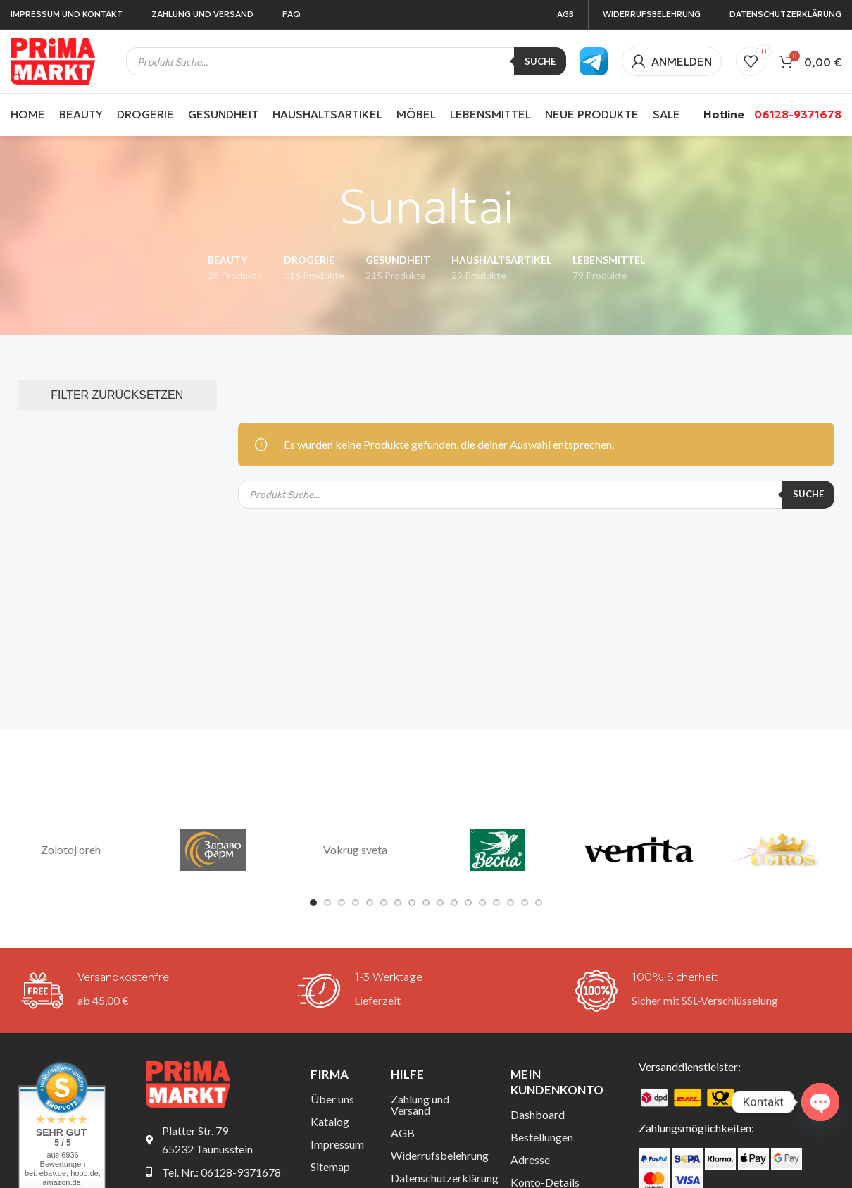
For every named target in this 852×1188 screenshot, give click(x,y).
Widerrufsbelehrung (440, 1155)
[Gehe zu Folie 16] (524, 902)
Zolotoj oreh (71, 849)
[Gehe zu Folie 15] (510, 902)
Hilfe (407, 1074)
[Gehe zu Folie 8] (411, 902)
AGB (403, 1132)
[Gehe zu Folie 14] (496, 902)
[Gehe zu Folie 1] (313, 902)
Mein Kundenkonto (556, 1082)
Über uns (332, 1099)
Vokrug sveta (355, 849)
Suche (540, 61)
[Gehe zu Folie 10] (440, 902)
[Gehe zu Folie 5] (369, 902)
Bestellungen (541, 1137)
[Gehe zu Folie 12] (468, 902)
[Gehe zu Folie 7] (397, 902)
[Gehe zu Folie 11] (454, 902)
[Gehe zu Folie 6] (383, 902)
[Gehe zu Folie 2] (327, 902)
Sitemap (330, 1166)
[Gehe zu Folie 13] (482, 902)
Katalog (330, 1121)
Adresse (530, 1159)
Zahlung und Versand (420, 1104)
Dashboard (537, 1114)
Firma (330, 1074)
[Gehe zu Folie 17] (538, 902)
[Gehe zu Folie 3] (341, 902)
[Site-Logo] (53, 59)
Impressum (337, 1144)
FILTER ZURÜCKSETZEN (117, 395)
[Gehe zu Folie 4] (355, 902)
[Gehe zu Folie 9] (426, 902)
